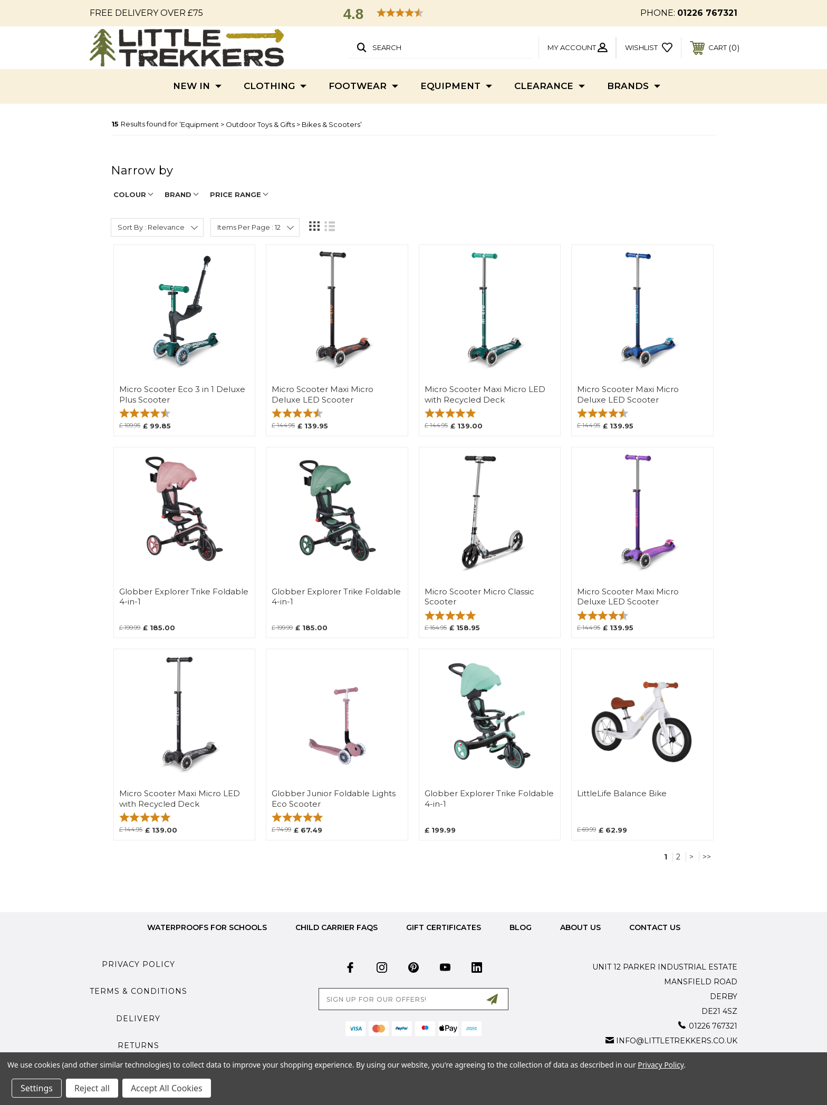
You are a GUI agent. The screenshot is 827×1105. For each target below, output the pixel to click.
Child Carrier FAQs (336, 927)
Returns (138, 1045)
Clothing (275, 86)
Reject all (92, 1088)
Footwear (363, 86)
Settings (37, 1088)
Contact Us (654, 927)
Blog (520, 927)
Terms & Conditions (138, 991)
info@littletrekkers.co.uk (676, 1040)
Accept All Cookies (167, 1088)
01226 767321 (707, 13)
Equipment (456, 86)
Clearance (549, 86)
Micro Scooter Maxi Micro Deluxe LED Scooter (322, 394)
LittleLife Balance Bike (622, 793)
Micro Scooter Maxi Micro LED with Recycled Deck (485, 394)
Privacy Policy (138, 964)
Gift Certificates (443, 927)
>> (707, 857)
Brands (633, 86)
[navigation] (413, 175)
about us (580, 927)
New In (197, 86)
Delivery (138, 1018)
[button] (413, 14)
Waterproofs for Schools (207, 927)
